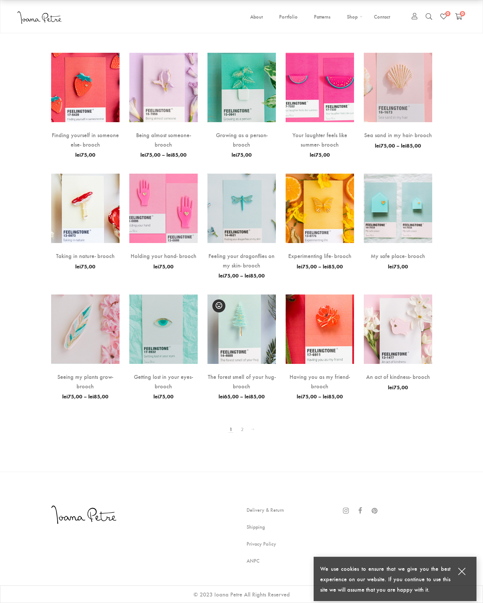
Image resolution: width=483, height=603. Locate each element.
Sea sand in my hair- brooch (398, 135)
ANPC (253, 560)
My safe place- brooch (398, 255)
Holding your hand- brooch (163, 255)
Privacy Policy (261, 543)
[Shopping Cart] (458, 16)
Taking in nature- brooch (85, 255)
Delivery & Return (265, 510)
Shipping (256, 527)
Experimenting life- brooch (319, 255)
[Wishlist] (443, 16)
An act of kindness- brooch (398, 376)
